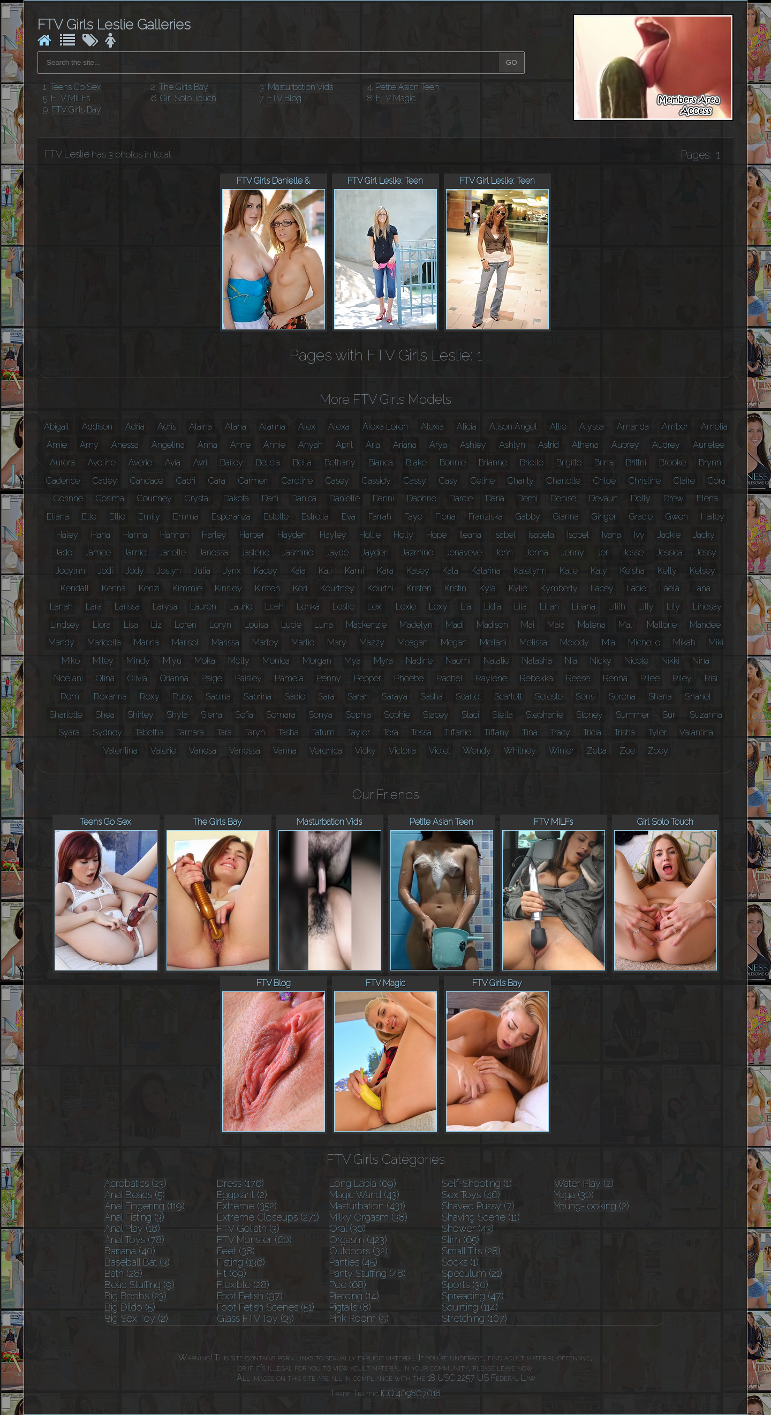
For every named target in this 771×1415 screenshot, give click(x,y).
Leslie (343, 606)
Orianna (174, 678)
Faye (413, 516)
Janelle (172, 552)
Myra (383, 661)
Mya (352, 661)
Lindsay (707, 606)
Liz (156, 625)
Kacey (265, 571)
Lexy (438, 606)
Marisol (185, 642)
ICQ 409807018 (411, 1393)
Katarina (486, 571)
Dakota (236, 498)
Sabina (218, 696)
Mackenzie (366, 625)
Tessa (421, 732)
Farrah (379, 516)
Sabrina (257, 696)
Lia (465, 606)
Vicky (365, 751)
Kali (325, 571)
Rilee (650, 678)
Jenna (537, 552)
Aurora (62, 462)
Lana (701, 588)
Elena (707, 498)
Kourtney (337, 588)
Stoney (589, 715)
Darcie (461, 498)
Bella (302, 462)
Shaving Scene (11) (481, 1217)
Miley (103, 661)
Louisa (256, 625)
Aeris (166, 427)
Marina (146, 642)
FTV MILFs (70, 98)
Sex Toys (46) (471, 1194)
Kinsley (228, 588)
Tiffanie (457, 732)
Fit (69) (231, 1273)
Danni (383, 498)
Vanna (285, 751)
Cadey (105, 481)
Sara (326, 696)
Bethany (340, 462)
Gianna (566, 516)
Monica (276, 661)
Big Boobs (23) (135, 1295)
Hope (436, 535)
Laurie (240, 606)
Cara (216, 481)
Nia (571, 661)
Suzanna (706, 715)
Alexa (339, 427)
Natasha (537, 661)
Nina (700, 661)
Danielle (344, 498)
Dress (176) (240, 1183)
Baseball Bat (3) (137, 1262)
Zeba (597, 751)
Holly (403, 535)
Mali (626, 625)
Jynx (232, 571)
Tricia (592, 732)
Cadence (63, 481)
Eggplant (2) (242, 1194)
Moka (204, 661)
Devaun (603, 498)
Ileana (470, 535)
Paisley (248, 678)
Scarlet (468, 696)
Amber (675, 427)
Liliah (549, 606)
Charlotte (563, 481)
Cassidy (376, 481)
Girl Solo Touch (188, 98)
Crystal (197, 498)
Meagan (412, 642)
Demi (527, 498)
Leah (274, 606)
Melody (574, 642)
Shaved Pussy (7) (478, 1205)
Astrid (548, 445)
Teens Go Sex (75, 87)
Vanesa (202, 751)
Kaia (298, 571)
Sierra (211, 715)
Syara (69, 732)
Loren (185, 625)
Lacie (636, 588)
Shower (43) (468, 1228)
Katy (599, 571)
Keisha (632, 571)
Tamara (190, 732)
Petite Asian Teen (407, 87)
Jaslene (255, 552)
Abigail (56, 427)
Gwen (677, 516)
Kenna (114, 588)
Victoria (402, 751)
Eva (349, 516)
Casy (448, 481)
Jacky (704, 535)
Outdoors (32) (358, 1250)
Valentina (120, 751)
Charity (521, 481)
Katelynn (530, 571)
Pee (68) (347, 1284)
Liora (102, 625)
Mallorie (662, 625)
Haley (67, 535)
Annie (274, 445)
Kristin (455, 588)
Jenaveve (464, 552)
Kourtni (380, 588)
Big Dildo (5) (129, 1307)
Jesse (633, 552)
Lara (94, 606)
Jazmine (417, 552)
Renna (615, 678)
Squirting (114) (470, 1307)
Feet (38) (236, 1250)
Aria (373, 445)
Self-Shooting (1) (477, 1183)
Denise (563, 498)
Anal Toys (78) (134, 1239)
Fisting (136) (241, 1262)
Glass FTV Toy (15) (255, 1318)
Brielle (531, 462)
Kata (450, 571)
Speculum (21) (472, 1273)
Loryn (220, 625)
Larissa (127, 606)
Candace (146, 481)
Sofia (244, 715)
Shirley (140, 715)
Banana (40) (129, 1250)
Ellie (117, 516)
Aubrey (625, 445)
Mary (336, 642)
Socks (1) (460, 1262)
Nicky (600, 661)
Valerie (163, 751)
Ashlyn (512, 445)
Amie (57, 445)
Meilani (493, 642)
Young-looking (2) (591, 1205)
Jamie (135, 552)
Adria (135, 427)
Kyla (487, 588)
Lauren (203, 606)
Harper (251, 535)
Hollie (370, 535)
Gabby (528, 516)
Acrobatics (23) (135, 1183)
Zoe (627, 751)
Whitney (520, 751)
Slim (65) (460, 1239)
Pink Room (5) (359, 1318)
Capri (185, 481)
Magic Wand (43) (364, 1194)
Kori (300, 588)
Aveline (102, 462)
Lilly (646, 606)
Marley (265, 642)
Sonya (320, 715)
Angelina (168, 445)
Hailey (712, 516)
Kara (385, 571)
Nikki (670, 661)
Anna (207, 445)
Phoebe (409, 678)
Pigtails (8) (350, 1307)
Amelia (714, 427)
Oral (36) (347, 1228)
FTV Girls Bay (76, 109)
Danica (303, 498)
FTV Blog (284, 98)
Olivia (137, 678)
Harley (214, 535)
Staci (470, 715)
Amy (89, 445)
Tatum (323, 732)
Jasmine (297, 552)
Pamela (289, 678)
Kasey (417, 571)
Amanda (633, 427)
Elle (89, 516)
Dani (270, 498)
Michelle (644, 642)
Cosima (110, 498)
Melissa (533, 642)
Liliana (583, 606)
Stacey (436, 715)
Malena (592, 625)
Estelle (276, 516)
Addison (97, 427)
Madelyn (416, 625)
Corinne (68, 498)
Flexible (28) (243, 1284)
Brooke (672, 462)
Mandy (61, 642)
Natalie (496, 661)
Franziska (485, 516)
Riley (682, 678)
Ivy (639, 535)
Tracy (560, 732)
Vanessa (244, 751)
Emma (186, 516)
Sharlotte (65, 715)
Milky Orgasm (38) (368, 1217)
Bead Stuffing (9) (139, 1284)
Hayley (333, 535)
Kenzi (149, 588)
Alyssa (591, 427)
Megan (454, 642)
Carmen (253, 481)
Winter (561, 751)
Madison (492, 625)
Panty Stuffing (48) (367, 1273)
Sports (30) (465, 1284)
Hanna (135, 535)
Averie (140, 462)
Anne (240, 445)
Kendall (75, 588)
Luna (323, 625)
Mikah (684, 642)
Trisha (624, 732)
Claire (684, 481)
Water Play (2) (584, 1183)
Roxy (150, 696)
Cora (716, 481)
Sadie (294, 696)
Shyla (177, 715)
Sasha (431, 696)
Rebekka (536, 678)
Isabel (505, 535)
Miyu (172, 661)
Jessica (669, 552)
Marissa (225, 642)
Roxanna (110, 696)
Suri (669, 715)
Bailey (231, 462)
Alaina (200, 427)
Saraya (394, 696)
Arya (438, 445)
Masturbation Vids (300, 87)
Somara (281, 715)
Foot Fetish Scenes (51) (265, 1307)
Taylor (358, 732)
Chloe (604, 481)
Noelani (68, 678)
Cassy (415, 481)
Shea (105, 715)
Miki (715, 642)
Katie (569, 571)
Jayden (375, 552)
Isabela (541, 535)
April (344, 445)
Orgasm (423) (358, 1239)
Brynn (710, 462)
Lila (520, 606)
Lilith (616, 606)
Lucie (291, 625)
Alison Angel (513, 427)
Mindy (138, 661)
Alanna (272, 427)
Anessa (125, 445)
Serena (622, 696)
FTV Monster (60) (254, 1239)
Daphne (421, 498)
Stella (502, 715)
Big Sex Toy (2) (136, 1318)
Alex (306, 427)
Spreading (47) (473, 1295)
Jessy (706, 552)
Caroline (297, 481)
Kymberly (559, 588)
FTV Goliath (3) (248, 1228)
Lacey (602, 588)
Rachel (449, 678)
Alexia (432, 427)
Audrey (666, 445)
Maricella (104, 642)
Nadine (419, 661)
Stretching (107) (474, 1318)
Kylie (518, 588)
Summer (632, 715)
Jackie (669, 535)
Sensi (586, 696)
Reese (578, 678)
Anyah (310, 445)
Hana (100, 535)
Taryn (255, 732)
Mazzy (371, 642)
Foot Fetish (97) (250, 1295)
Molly (239, 661)
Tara (224, 732)
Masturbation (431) (367, 1205)
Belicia (268, 462)
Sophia (358, 715)
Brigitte (568, 462)
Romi (71, 696)
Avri (200, 462)
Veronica (325, 751)
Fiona (445, 516)
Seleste (549, 696)
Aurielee (708, 445)
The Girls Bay (183, 87)
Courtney (154, 498)
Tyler (657, 732)
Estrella (315, 516)
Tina (530, 732)
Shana (660, 696)
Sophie (397, 715)
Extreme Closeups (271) (268, 1217)
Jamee (98, 552)
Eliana (58, 516)
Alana (235, 427)
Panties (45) (353, 1262)
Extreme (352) (247, 1205)
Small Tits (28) (471, 1250)
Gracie (641, 516)
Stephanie (544, 715)
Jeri (603, 552)
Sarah (358, 696)
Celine (483, 481)
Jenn (504, 552)
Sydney (107, 732)
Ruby (182, 696)
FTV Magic (395, 98)
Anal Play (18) (132, 1228)
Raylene (491, 678)
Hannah (174, 535)
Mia (608, 642)
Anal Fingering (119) (144, 1205)
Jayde (337, 552)
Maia (556, 625)
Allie (558, 427)
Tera (390, 732)
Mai (527, 625)
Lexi (375, 606)
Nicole (636, 661)
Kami (354, 571)
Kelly (667, 571)
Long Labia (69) (362, 1183)
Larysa (165, 606)
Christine (645, 481)
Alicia (467, 427)
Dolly (641, 498)
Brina (603, 462)
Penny (328, 678)
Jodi (105, 571)
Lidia (492, 606)
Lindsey (65, 625)
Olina (105, 678)
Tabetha (149, 732)
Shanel (698, 696)
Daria (495, 498)
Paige (211, 678)
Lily (673, 606)
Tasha (288, 732)
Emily (149, 516)
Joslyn (169, 571)
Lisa (131, 625)
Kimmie (187, 588)
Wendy (477, 751)
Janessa (213, 552)
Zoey (658, 751)
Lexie (406, 606)
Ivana (611, 535)
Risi (711, 678)
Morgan (317, 661)
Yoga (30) (574, 1194)
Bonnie (453, 462)
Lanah (61, 606)
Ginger (604, 516)
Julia (202, 571)
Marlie (302, 642)
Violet (439, 751)
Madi (454, 625)
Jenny (572, 552)
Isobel (578, 535)
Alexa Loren (385, 427)
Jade (63, 552)
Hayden (292, 535)
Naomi (458, 661)
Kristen (419, 588)
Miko (71, 661)
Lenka (308, 606)
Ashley (473, 445)
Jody (135, 571)
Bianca (380, 462)
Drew (673, 498)
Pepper (367, 678)
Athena (585, 445)
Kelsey (702, 571)
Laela (669, 588)
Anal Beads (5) (134, 1194)
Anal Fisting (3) (134, 1217)
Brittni (636, 462)
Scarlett (508, 696)
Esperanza (231, 516)
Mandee (705, 625)
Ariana (405, 445)
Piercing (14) (354, 1295)
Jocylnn (70, 571)
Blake (416, 462)
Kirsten (267, 588)
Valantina (696, 732)
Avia (172, 462)
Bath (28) (123, 1273)
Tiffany (496, 732)
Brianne (493, 462)
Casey (337, 481)
